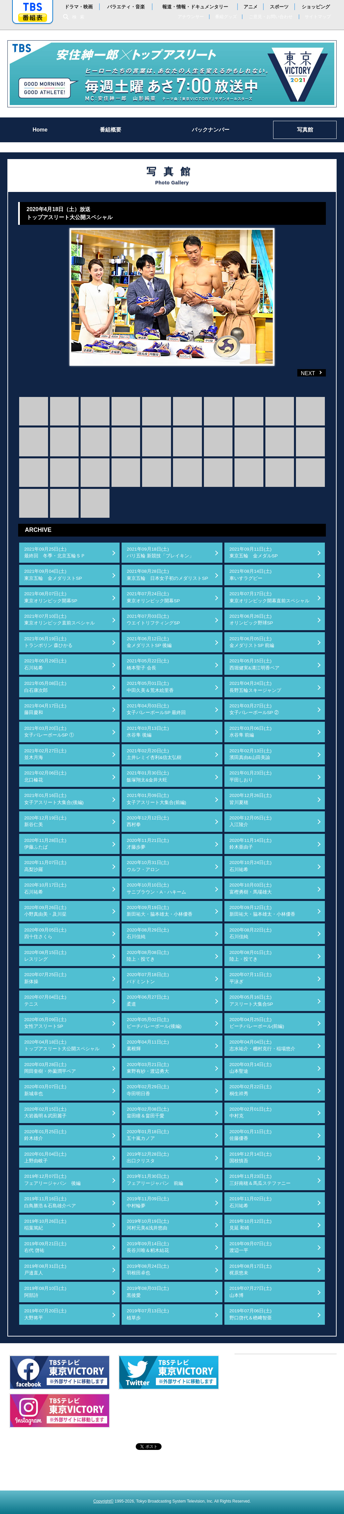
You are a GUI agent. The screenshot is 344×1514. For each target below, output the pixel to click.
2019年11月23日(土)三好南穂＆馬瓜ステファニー (260, 1179)
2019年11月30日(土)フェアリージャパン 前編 (155, 1179)
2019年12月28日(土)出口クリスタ (148, 1157)
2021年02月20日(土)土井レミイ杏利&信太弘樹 (154, 754)
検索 (80, 16)
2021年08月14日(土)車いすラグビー (250, 575)
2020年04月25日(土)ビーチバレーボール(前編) (256, 1023)
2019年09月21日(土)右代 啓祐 (45, 1247)
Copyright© (103, 1501)
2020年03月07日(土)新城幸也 (45, 1090)
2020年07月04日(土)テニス (45, 1000)
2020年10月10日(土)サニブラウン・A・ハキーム (156, 888)
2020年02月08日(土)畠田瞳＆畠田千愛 (148, 1112)
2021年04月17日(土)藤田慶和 (45, 709)
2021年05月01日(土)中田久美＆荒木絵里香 (150, 687)
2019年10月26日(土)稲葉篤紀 (45, 1224)
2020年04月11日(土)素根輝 (148, 1045)
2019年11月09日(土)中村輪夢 (148, 1202)
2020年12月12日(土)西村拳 (148, 821)
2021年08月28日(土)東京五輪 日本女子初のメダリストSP (167, 575)
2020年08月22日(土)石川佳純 (250, 933)
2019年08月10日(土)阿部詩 (45, 1292)
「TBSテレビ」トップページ (32, 7)
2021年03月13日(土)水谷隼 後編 (148, 732)
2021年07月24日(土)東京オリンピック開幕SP (153, 597)
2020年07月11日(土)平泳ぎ (250, 978)
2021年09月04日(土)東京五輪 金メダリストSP (53, 575)
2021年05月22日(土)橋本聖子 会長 (148, 664)
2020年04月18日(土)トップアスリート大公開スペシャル (61, 1045)
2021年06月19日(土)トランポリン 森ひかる (48, 642)
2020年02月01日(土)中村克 (250, 1112)
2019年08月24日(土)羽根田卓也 (148, 1269)
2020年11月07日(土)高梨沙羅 (45, 866)
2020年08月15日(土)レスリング (45, 956)
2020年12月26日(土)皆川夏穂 (250, 799)
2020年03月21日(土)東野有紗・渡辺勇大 (148, 1068)
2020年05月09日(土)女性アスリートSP (45, 1023)
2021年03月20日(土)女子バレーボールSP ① (49, 732)
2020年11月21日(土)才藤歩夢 (148, 844)
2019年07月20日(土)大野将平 (45, 1314)
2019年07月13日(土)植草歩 (148, 1314)
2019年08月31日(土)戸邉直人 (45, 1269)
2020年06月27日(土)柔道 (148, 1000)
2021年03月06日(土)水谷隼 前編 (250, 732)
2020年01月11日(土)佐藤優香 (250, 1135)
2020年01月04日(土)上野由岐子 (45, 1157)
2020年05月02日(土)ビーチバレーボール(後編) (154, 1023)
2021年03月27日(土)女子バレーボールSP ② (254, 709)
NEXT (301, 372)
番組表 (32, 17)
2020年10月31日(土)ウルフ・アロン (148, 866)
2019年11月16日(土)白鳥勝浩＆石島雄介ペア (50, 1202)
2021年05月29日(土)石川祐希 (45, 664)
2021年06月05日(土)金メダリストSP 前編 (251, 642)
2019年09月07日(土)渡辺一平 (250, 1247)
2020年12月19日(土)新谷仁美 (45, 821)
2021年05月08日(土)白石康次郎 (45, 687)
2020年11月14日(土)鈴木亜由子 (250, 844)
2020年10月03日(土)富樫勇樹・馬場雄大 (250, 888)
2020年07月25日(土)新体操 (45, 978)
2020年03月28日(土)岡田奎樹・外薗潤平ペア (50, 1068)
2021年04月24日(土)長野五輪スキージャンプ (255, 687)
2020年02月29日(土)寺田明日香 (148, 1090)
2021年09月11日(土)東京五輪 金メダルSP (253, 552)
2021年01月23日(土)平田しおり (250, 776)
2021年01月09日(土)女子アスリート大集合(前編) (156, 799)
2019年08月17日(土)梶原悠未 (250, 1269)
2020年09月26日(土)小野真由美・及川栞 (45, 911)
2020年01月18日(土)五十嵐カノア (148, 1135)
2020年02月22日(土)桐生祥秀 (250, 1090)
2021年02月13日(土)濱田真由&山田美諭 (250, 754)
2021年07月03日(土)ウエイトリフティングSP (153, 619)
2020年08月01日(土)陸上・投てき (250, 956)
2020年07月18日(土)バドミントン (148, 978)
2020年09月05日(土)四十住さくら (45, 933)
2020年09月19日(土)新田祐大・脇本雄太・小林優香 (159, 911)
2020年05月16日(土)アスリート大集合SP (251, 1000)
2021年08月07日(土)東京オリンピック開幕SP (50, 597)
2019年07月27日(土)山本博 (250, 1292)
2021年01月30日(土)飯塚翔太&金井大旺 (148, 776)
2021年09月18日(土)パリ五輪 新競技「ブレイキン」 (160, 552)
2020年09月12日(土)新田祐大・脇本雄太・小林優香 (262, 911)
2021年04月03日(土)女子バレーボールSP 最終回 (156, 709)
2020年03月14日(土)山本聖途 (250, 1068)
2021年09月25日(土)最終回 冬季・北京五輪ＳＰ (54, 552)
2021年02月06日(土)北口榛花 (45, 776)
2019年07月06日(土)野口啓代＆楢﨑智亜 (250, 1314)
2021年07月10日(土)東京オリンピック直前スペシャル (59, 619)
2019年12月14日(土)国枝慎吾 (250, 1157)
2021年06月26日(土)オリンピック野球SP (251, 619)
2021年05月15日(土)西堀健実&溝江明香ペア (254, 664)
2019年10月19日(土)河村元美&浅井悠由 (148, 1224)
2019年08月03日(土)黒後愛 (148, 1292)
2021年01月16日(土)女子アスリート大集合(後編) (54, 799)
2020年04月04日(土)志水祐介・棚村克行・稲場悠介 (262, 1045)
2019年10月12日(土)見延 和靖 (250, 1224)
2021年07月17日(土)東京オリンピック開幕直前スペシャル (269, 597)
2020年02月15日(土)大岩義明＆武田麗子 (45, 1112)
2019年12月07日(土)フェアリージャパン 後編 (52, 1179)
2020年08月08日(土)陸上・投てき (148, 956)
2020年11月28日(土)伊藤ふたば (45, 844)
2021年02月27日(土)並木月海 (45, 754)
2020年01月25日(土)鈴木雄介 (45, 1135)
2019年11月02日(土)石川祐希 (250, 1202)
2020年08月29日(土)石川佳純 (148, 933)
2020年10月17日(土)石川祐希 (45, 888)
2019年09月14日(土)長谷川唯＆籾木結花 (148, 1247)
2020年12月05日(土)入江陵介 (250, 821)
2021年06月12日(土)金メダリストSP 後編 (149, 642)
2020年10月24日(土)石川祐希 (250, 866)
